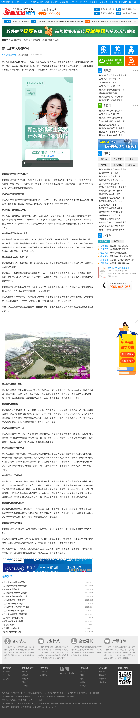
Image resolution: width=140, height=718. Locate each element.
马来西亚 (117, 159)
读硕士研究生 (47, 40)
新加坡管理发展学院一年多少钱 (113, 169)
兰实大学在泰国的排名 (13, 618)
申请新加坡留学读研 (108, 83)
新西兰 (131, 165)
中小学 (83, 686)
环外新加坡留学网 (18, 11)
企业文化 (6, 675)
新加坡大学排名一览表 (109, 173)
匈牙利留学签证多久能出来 (111, 208)
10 (90, 570)
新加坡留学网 (7, 2)
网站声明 (102, 672)
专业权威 (53, 641)
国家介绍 (16, 22)
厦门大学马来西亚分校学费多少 (113, 187)
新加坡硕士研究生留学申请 (111, 97)
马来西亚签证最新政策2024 (111, 180)
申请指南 (114, 22)
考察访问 (25, 675)
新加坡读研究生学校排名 (14, 611)
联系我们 (133, 2)
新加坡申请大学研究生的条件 (16, 607)
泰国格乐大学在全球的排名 (111, 191)
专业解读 (105, 22)
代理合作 (25, 682)
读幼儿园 (64, 2)
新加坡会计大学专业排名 (110, 176)
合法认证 (19, 641)
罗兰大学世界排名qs (107, 205)
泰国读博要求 (9, 625)
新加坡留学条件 (74, 693)
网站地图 (123, 2)
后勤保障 (119, 641)
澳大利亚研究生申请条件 (110, 219)
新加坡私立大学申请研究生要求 (113, 75)
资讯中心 (26, 40)
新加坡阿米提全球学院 (109, 114)
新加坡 (104, 159)
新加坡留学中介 (37, 693)
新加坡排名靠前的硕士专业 (111, 135)
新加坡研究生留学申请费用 (15, 593)
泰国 (131, 159)
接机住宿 (132, 22)
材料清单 (43, 675)
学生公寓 (113, 2)
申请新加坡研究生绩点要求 (15, 596)
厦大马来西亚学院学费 (109, 184)
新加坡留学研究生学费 (13, 604)
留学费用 (94, 2)
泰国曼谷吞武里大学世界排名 (112, 198)
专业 (72, 22)
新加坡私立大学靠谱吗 (109, 125)
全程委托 (86, 641)
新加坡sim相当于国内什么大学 (112, 132)
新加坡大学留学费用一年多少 (112, 128)
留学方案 (84, 668)
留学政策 (103, 2)
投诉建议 (102, 682)
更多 (134, 70)
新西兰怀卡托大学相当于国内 (112, 230)
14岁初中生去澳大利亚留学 (111, 212)
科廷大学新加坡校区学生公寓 (112, 121)
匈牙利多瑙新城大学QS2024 (111, 201)
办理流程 (118, 241)
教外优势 (131, 65)
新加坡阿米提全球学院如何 (111, 111)
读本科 (18, 2)
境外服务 (25, 679)
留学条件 (84, 2)
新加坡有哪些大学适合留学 (111, 118)
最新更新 (102, 679)
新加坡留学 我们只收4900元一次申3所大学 (114, 61)
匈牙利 (104, 165)
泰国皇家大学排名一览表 (110, 194)
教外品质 (104, 241)
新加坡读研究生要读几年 (14, 600)
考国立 (83, 682)
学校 (67, 22)
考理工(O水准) (51, 2)
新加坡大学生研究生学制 (14, 582)
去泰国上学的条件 (11, 628)
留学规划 (96, 22)
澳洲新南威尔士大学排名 (110, 215)
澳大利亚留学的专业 (12, 632)
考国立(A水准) (37, 2)
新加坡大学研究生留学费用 (15, 586)
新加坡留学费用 (57, 693)
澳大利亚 (117, 165)
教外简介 (6, 672)
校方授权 (6, 679)
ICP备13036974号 (49, 707)
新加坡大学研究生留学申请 (15, 614)
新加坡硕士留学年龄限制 (110, 79)
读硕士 (26, 2)
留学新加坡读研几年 (12, 589)
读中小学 (74, 2)
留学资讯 (79, 22)
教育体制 (25, 22)
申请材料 (60, 22)
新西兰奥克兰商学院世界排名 (112, 226)
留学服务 (131, 53)
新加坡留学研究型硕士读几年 (112, 90)
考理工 (83, 679)
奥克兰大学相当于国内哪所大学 (113, 222)
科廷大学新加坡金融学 (13, 621)
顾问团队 (25, 672)
